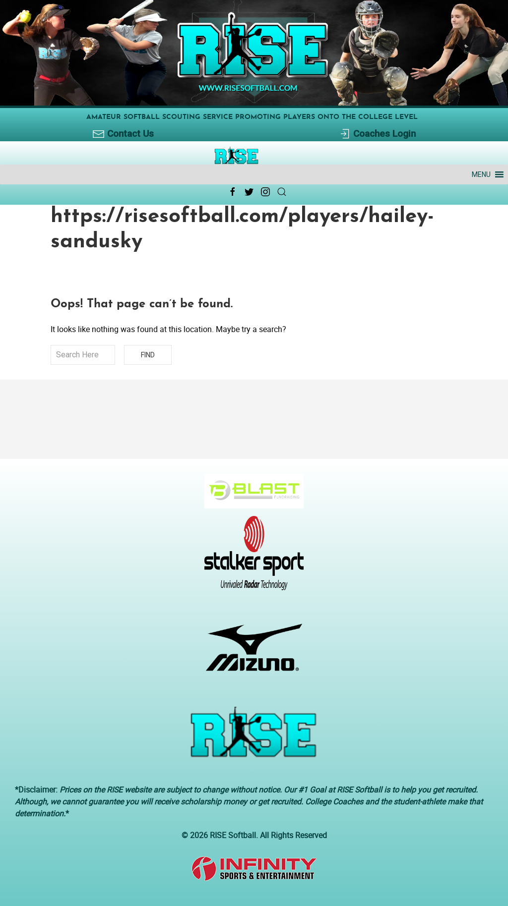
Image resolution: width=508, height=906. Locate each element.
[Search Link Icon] (282, 192)
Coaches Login (377, 134)
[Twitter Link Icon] (249, 192)
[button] (481, 174)
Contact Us (123, 134)
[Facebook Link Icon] (233, 192)
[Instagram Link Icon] (265, 192)
